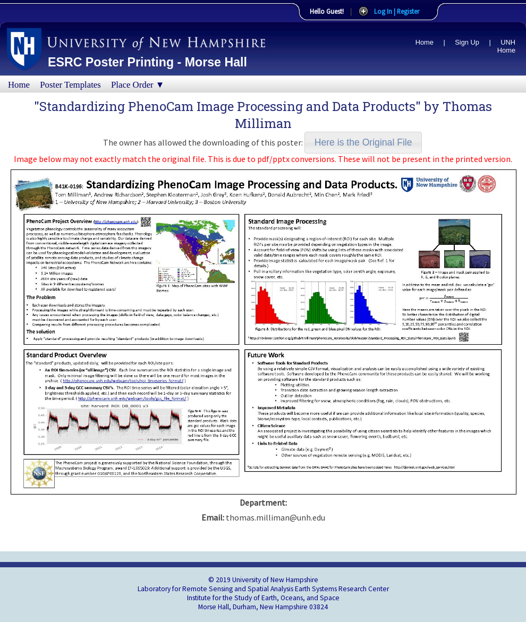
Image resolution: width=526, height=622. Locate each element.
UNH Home (506, 46)
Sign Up (467, 42)
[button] (363, 143)
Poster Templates (70, 85)
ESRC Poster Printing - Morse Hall (147, 62)
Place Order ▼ (137, 85)
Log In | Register (396, 11)
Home (424, 42)
